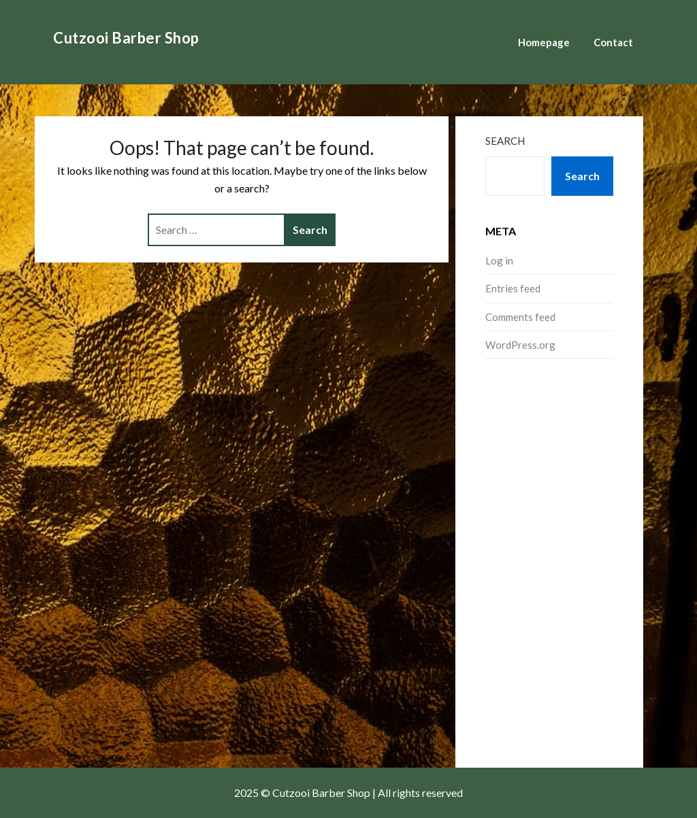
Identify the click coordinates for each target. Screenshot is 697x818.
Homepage (544, 42)
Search (505, 141)
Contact (613, 42)
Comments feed (520, 317)
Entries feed (512, 288)
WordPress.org (520, 345)
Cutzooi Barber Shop (126, 38)
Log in (499, 260)
